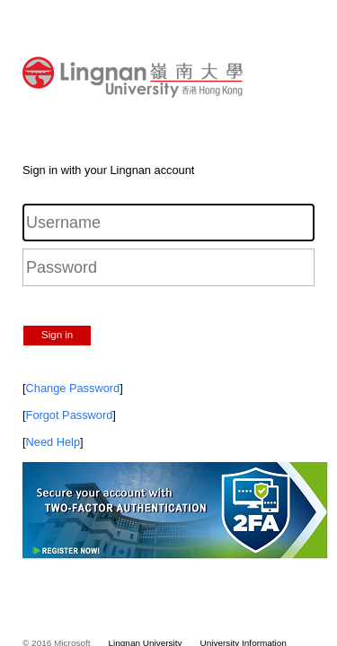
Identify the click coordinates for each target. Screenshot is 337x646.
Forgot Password (69, 415)
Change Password (73, 388)
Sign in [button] (57, 334)
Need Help (53, 442)
